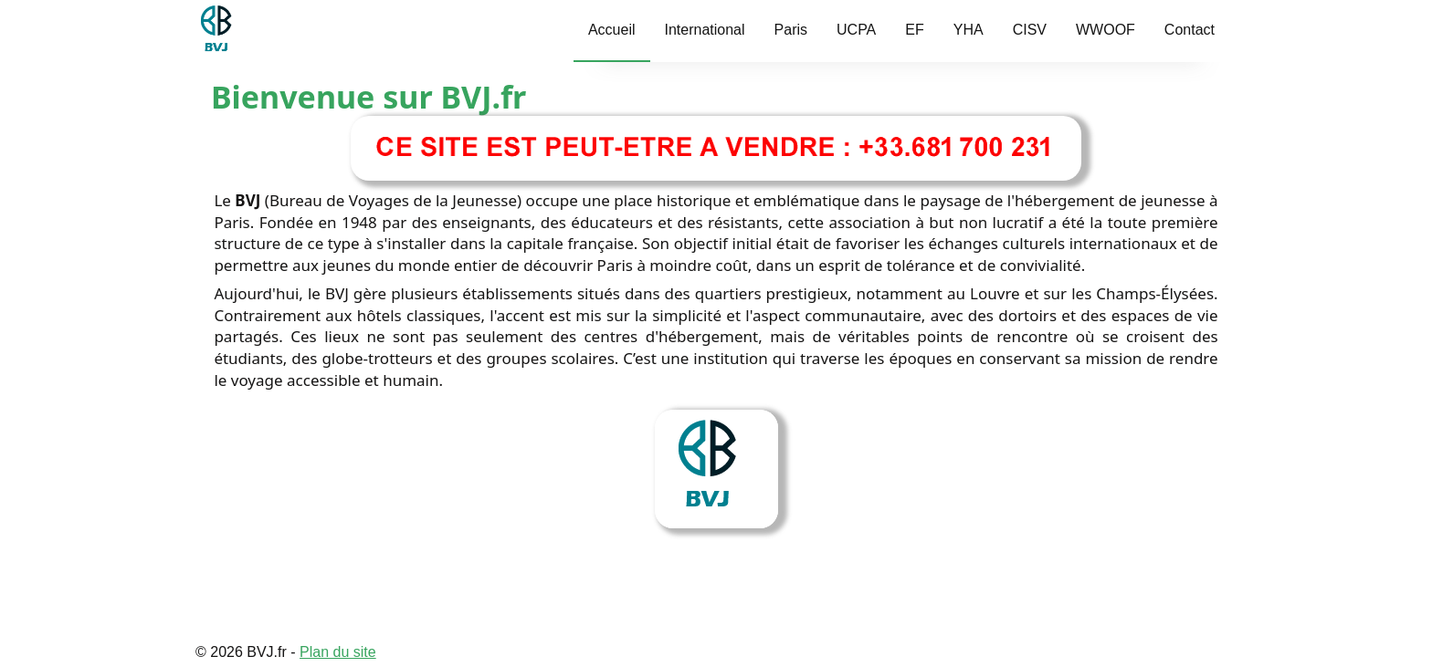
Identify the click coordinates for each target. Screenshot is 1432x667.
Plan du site (338, 652)
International (705, 29)
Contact (1189, 29)
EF (914, 29)
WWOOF (1105, 29)
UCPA (856, 29)
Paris (790, 29)
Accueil (612, 29)
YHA (968, 29)
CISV (1030, 29)
